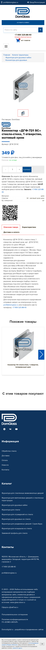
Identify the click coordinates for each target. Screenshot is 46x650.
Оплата (5, 460)
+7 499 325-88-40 (19, 307)
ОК (42, 644)
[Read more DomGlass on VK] (10, 429)
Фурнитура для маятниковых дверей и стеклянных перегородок (23, 499)
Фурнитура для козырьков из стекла (17, 528)
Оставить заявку (23, 22)
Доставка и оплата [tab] (11, 232)
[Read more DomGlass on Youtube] (16, 429)
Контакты (5, 470)
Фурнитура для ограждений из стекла (17, 514)
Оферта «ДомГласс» (10, 607)
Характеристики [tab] (29, 227)
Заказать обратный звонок (23, 37)
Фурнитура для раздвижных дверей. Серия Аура (22, 524)
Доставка (5, 455)
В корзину (27, 170)
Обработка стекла (9, 451)
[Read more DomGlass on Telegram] (4, 429)
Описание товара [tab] (11, 227)
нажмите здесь (17, 648)
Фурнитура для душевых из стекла (16, 519)
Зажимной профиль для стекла (14, 533)
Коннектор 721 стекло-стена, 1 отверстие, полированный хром (23, 366)
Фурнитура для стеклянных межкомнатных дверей (23, 493)
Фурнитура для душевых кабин (14, 505)
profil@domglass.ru (10, 305)
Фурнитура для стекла (11, 510)
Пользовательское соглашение (15, 614)
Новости (5, 465)
